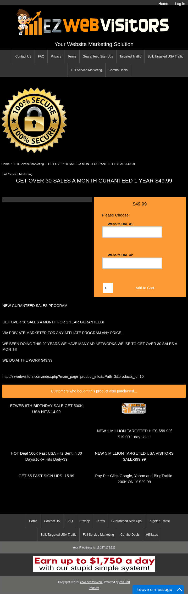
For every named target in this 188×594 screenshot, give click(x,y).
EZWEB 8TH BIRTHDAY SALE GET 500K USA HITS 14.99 (46, 409)
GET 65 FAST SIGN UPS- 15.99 (46, 476)
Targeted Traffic (130, 56)
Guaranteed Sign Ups (98, 56)
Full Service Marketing (86, 70)
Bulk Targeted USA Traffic (165, 56)
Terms (72, 56)
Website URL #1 (120, 224)
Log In (180, 4)
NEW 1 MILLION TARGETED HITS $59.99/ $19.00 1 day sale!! (134, 434)
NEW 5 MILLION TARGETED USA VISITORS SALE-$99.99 (134, 456)
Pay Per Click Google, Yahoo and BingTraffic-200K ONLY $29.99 (134, 479)
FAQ (41, 56)
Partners (94, 588)
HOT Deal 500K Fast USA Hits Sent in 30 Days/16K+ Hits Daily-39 (46, 456)
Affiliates (152, 534)
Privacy (56, 56)
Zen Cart (124, 582)
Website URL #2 (120, 255)
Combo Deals (118, 70)
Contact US (23, 56)
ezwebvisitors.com (91, 582)
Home (163, 4)
